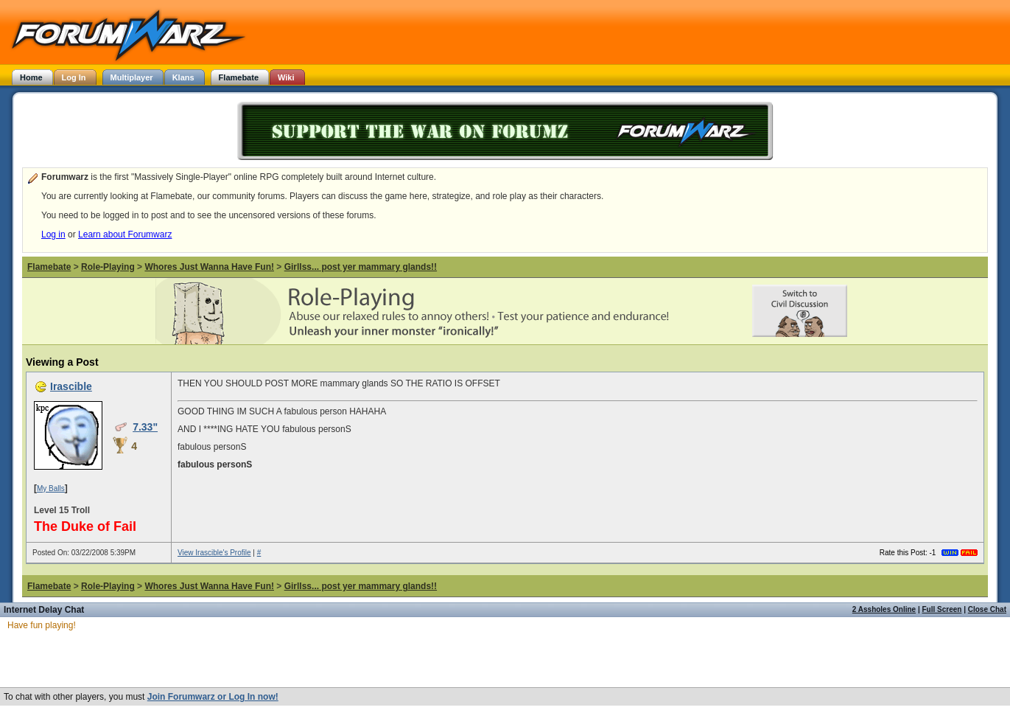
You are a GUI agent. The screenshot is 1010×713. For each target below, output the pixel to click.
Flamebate (49, 267)
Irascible (71, 386)
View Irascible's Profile (214, 553)
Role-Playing (108, 267)
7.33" (145, 427)
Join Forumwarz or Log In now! (212, 697)
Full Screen (942, 609)
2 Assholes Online (884, 609)
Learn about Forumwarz (125, 234)
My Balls (51, 488)
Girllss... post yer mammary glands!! (360, 267)
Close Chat (987, 609)
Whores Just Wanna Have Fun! (209, 267)
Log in (53, 234)
